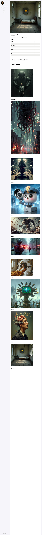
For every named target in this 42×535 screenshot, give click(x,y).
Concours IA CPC (3, 5)
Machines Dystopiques (15, 34)
